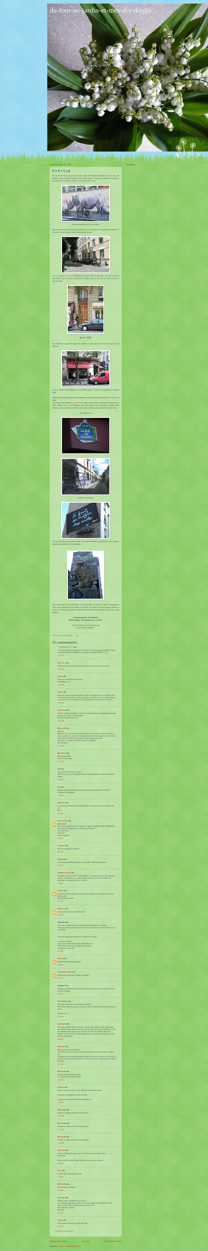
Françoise (60, 845)
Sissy (59, 1170)
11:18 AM (60, 685)
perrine (60, 891)
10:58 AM (60, 669)
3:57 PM (60, 1226)
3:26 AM (60, 1017)
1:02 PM (60, 780)
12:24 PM (60, 1080)
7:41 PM (60, 1177)
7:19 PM (60, 865)
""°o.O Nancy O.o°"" (65, 647)
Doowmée (60, 1046)
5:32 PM (60, 965)
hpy (58, 787)
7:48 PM (60, 883)
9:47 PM (60, 994)
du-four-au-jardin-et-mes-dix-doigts (100, 10)
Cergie (59, 1220)
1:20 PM (60, 1163)
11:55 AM (60, 746)
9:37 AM (60, 1213)
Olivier (59, 692)
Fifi (58, 769)
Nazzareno (61, 710)
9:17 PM (60, 901)
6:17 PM (60, 978)
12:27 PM (60, 761)
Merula (60, 958)
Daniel (59, 676)
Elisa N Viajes (62, 821)
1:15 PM (60, 795)
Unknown (60, 909)
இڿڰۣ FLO (61, 753)
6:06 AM (60, 1064)
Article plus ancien (113, 1241)
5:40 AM (60, 1039)
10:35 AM (60, 655)
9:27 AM (60, 1190)
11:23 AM (60, 703)
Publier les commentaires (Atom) (70, 1246)
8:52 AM (60, 951)
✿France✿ (61, 728)
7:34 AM (60, 915)
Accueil (85, 1241)
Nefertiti (60, 1087)
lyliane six (61, 803)
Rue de (77, 403)
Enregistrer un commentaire (64, 1231)
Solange (60, 859)
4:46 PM (60, 838)
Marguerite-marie (63, 873)
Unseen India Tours (64, 972)
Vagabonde (61, 1024)
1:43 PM (60, 1102)
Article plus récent (58, 1241)
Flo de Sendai (62, 1001)
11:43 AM (60, 1116)
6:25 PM (60, 852)
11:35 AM (60, 721)
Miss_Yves (61, 663)
